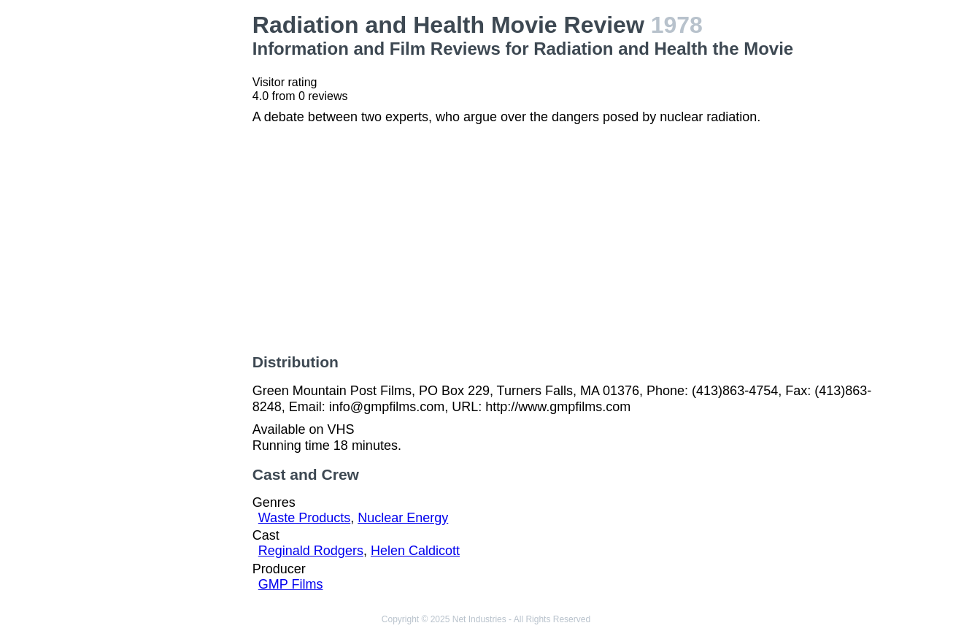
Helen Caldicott (415, 550)
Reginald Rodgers (310, 550)
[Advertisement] (170, 231)
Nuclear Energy (403, 517)
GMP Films (290, 584)
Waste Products (304, 517)
